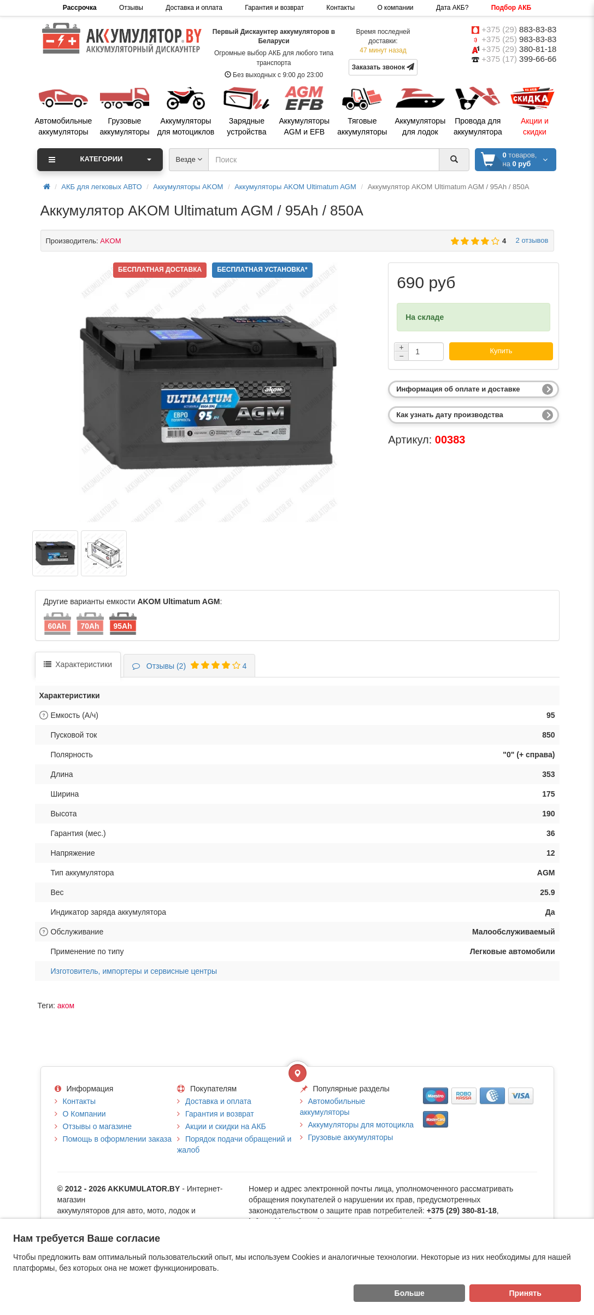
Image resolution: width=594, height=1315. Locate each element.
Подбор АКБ (511, 7)
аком (65, 1005)
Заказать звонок (383, 67)
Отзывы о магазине (97, 1126)
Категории (100, 159)
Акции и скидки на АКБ (225, 1126)
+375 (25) (518, 39)
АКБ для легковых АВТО (101, 187)
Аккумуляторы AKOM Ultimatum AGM (295, 187)
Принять (525, 1293)
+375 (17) (518, 58)
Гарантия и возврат (274, 7)
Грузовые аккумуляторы (350, 1137)
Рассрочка (80, 7)
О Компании (84, 1113)
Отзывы (131, 7)
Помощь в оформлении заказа (117, 1139)
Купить (501, 351)
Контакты (340, 7)
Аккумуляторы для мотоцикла (361, 1124)
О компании (395, 7)
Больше (410, 1293)
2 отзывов (529, 240)
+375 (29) (518, 29)
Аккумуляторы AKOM (188, 187)
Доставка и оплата (194, 7)
